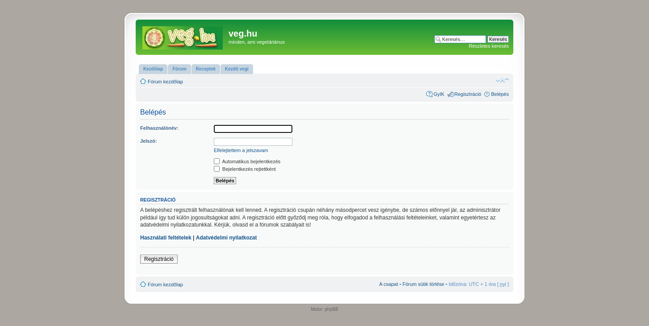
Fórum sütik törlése (424, 284)
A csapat (388, 284)
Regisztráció (468, 94)
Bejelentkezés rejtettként (245, 169)
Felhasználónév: (159, 128)
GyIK (438, 94)
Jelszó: (148, 141)
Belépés (500, 94)
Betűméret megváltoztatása (502, 80)
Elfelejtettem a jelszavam (241, 150)
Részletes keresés (489, 46)
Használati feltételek (165, 238)
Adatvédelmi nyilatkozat (226, 238)
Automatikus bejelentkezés (247, 161)
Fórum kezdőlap (165, 81)
